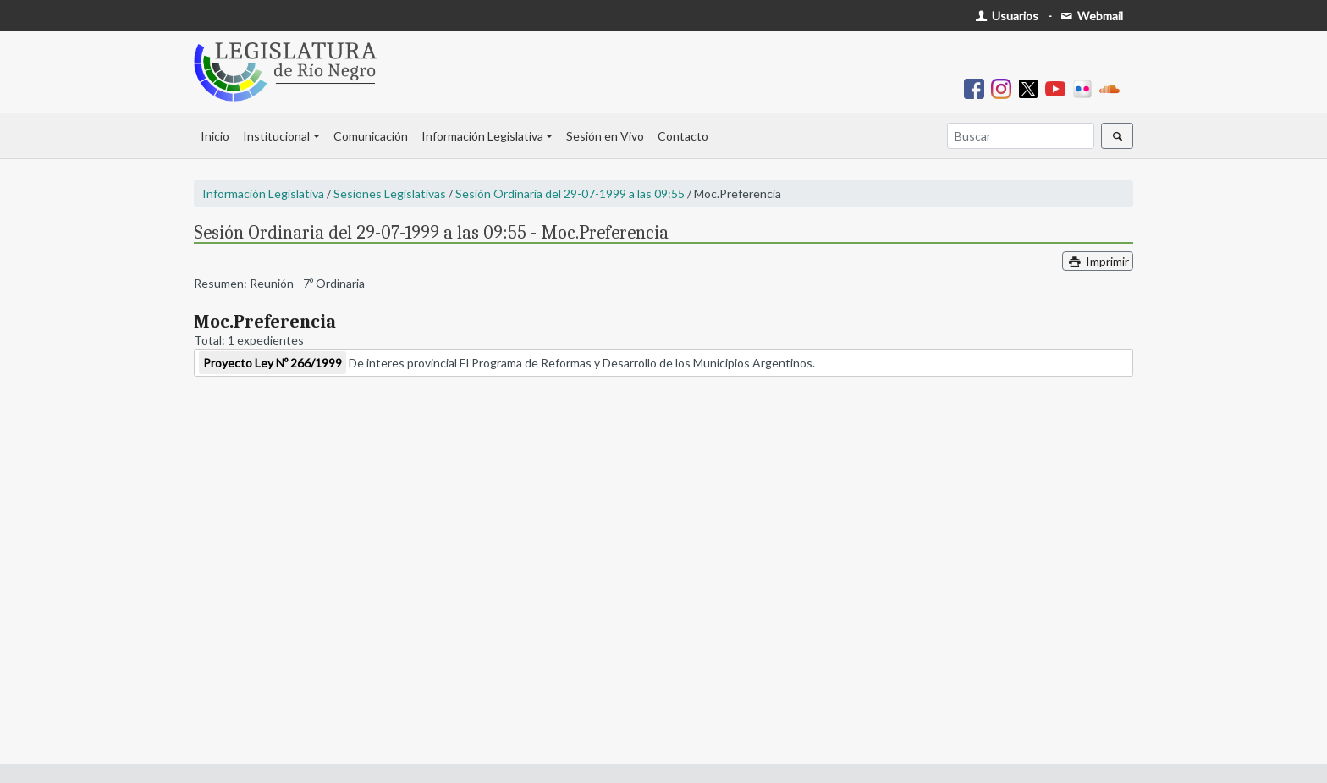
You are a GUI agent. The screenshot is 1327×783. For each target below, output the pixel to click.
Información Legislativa (482, 136)
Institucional (276, 136)
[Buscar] (1020, 136)
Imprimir (1097, 261)
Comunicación (370, 136)
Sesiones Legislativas (389, 193)
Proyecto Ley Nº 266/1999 (272, 363)
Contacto (683, 136)
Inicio (215, 136)
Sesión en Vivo (605, 136)
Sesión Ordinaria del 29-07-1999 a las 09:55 (570, 193)
